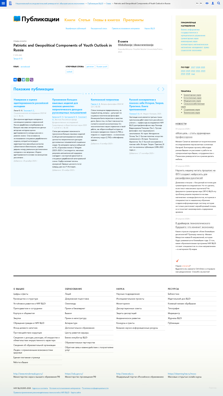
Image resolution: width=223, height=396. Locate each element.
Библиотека (173, 293)
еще (193, 73)
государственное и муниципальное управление (193, 34)
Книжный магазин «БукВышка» (182, 303)
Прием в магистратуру (75, 318)
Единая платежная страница (26, 357)
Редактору (212, 388)
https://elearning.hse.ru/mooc (182, 373)
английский (25, 66)
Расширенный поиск (99, 28)
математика (186, 47)
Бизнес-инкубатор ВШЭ (76, 337)
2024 (183, 71)
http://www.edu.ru (124, 373)
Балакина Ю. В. (58, 117)
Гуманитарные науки (192, 94)
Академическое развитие (128, 318)
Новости (181, 123)
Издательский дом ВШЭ (179, 298)
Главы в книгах (106, 19)
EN (201, 3)
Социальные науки (192, 109)
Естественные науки (192, 97)
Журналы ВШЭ (175, 318)
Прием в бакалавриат (75, 308)
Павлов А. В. (95, 104)
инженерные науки (189, 41)
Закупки (17, 318)
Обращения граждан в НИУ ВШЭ (28, 323)
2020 (203, 71)
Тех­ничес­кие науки (192, 112)
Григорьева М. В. (71, 117)
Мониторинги (123, 303)
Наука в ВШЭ (149, 28)
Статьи (84, 19)
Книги (69, 19)
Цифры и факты (20, 293)
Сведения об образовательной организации (34, 345)
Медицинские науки (192, 100)
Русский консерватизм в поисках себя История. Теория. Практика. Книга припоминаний (146, 104)
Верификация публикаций (76, 28)
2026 (198, 67)
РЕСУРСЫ (173, 288)
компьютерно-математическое (194, 44)
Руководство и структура (25, 298)
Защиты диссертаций (126, 313)
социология (186, 50)
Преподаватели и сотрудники (27, 308)
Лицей (68, 293)
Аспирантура (71, 323)
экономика (196, 50)
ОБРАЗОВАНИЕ (73, 288)
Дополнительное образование (79, 327)
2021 (198, 71)
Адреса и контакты (40, 388)
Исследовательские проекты (130, 298)
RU (197, 3)
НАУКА (120, 288)
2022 (193, 71)
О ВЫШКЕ (19, 288)
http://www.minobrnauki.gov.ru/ (28, 373)
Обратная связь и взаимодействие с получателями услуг (89, 348)
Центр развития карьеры (77, 332)
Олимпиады (70, 303)
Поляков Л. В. (134, 114)
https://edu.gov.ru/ (74, 373)
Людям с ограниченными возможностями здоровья (33, 351)
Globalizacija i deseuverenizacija (135, 44)
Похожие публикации (33, 89)
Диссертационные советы (129, 308)
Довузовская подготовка (77, 298)
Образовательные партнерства (80, 342)
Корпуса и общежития (24, 313)
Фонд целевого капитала (25, 327)
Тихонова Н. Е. (29, 110)
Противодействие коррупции (27, 332)
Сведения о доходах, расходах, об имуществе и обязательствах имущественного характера (36, 339)
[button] (83, 93)
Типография (173, 308)
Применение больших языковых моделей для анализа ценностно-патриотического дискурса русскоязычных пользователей (69, 106)
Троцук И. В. (18, 58)
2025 (203, 67)
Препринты (133, 19)
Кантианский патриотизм (105, 99)
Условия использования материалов (64, 388)
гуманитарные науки (189, 38)
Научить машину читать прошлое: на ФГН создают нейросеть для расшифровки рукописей (195, 174)
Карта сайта (76, 392)
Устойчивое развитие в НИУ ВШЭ (29, 303)
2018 (188, 73)
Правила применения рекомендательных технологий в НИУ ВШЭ (41, 392)
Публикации (40, 18)
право (206, 47)
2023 (188, 71)
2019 (183, 73)
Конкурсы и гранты (125, 323)
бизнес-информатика (190, 29)
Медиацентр (174, 313)
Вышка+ (68, 313)
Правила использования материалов (126, 28)
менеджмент (197, 47)
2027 (193, 67)
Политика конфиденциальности (95, 388)
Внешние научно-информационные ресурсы (137, 327)
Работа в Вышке (20, 362)
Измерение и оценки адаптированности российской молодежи (31, 103)
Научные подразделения (128, 293)
